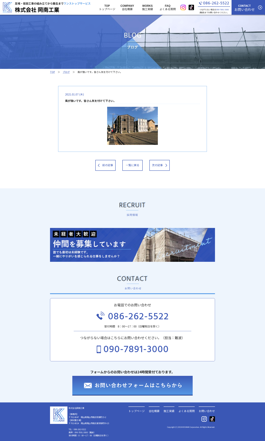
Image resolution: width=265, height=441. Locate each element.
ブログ (66, 72)
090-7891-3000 (222, 9)
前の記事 (105, 165)
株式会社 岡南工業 (37, 9)
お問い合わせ (207, 410)
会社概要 (154, 410)
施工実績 (169, 410)
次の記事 (159, 165)
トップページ (136, 410)
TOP (52, 72)
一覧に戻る (132, 165)
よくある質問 (186, 410)
